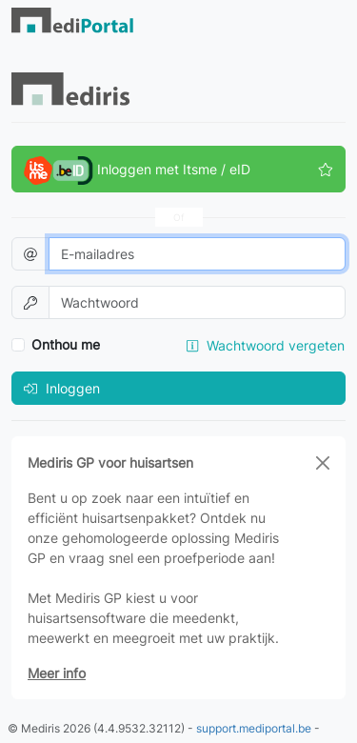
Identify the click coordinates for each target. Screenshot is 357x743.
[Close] (323, 463)
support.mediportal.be (253, 728)
